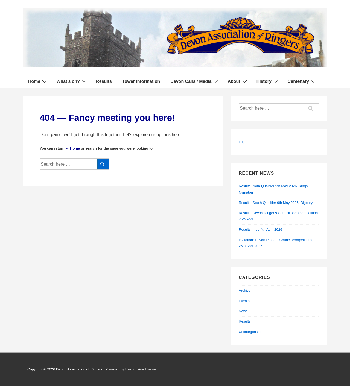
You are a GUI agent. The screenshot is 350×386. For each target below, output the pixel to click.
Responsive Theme (140, 369)
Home (38, 81)
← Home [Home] (72, 148)
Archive (244, 290)
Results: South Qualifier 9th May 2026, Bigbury (276, 203)
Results (104, 81)
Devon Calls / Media (194, 81)
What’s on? (72, 81)
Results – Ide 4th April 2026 (260, 229)
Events (244, 301)
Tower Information (141, 81)
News (243, 311)
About (238, 81)
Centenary (302, 81)
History (267, 81)
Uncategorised (250, 332)
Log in (243, 142)
